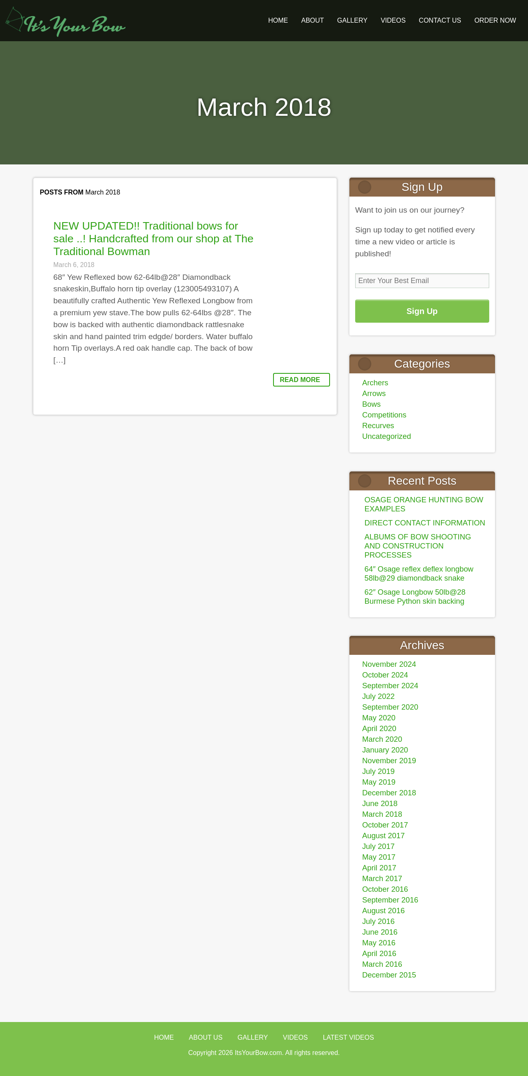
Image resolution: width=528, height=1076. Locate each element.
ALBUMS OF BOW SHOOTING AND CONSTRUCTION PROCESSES (418, 545)
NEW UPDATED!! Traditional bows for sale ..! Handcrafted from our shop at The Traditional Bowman (153, 239)
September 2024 (390, 685)
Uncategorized (386, 436)
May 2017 (379, 857)
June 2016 (380, 932)
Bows (371, 404)
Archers (375, 382)
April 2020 (379, 728)
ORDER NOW (495, 20)
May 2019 (379, 782)
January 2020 (385, 749)
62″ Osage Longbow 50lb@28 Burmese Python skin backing (415, 596)
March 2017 (382, 878)
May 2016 (379, 942)
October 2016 (385, 889)
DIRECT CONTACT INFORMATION (425, 522)
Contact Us (440, 20)
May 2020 (379, 717)
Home (278, 20)
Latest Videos (348, 1037)
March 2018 (382, 814)
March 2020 (382, 739)
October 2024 (385, 674)
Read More (300, 379)
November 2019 (389, 760)
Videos (393, 20)
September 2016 (390, 899)
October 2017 (385, 824)
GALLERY (352, 20)
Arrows (374, 393)
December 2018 (389, 792)
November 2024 (389, 664)
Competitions (384, 414)
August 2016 (383, 910)
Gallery (253, 1037)
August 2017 (383, 835)
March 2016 (382, 964)
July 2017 (378, 846)
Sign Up (422, 311)
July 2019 (378, 771)
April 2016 (379, 953)
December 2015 (389, 975)
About (312, 20)
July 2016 (378, 921)
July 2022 (378, 696)
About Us (206, 1037)
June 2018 (380, 803)
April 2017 (379, 867)
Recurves (378, 425)
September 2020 (390, 707)
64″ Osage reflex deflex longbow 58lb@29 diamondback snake (419, 573)
